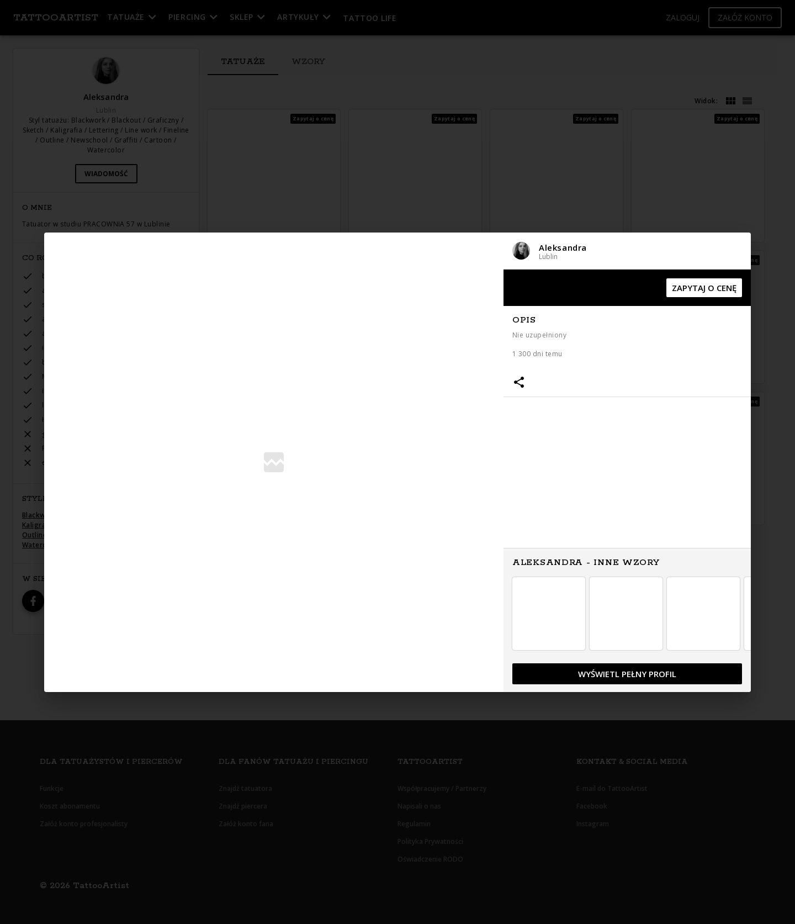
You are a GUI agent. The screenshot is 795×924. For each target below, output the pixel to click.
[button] (627, 251)
